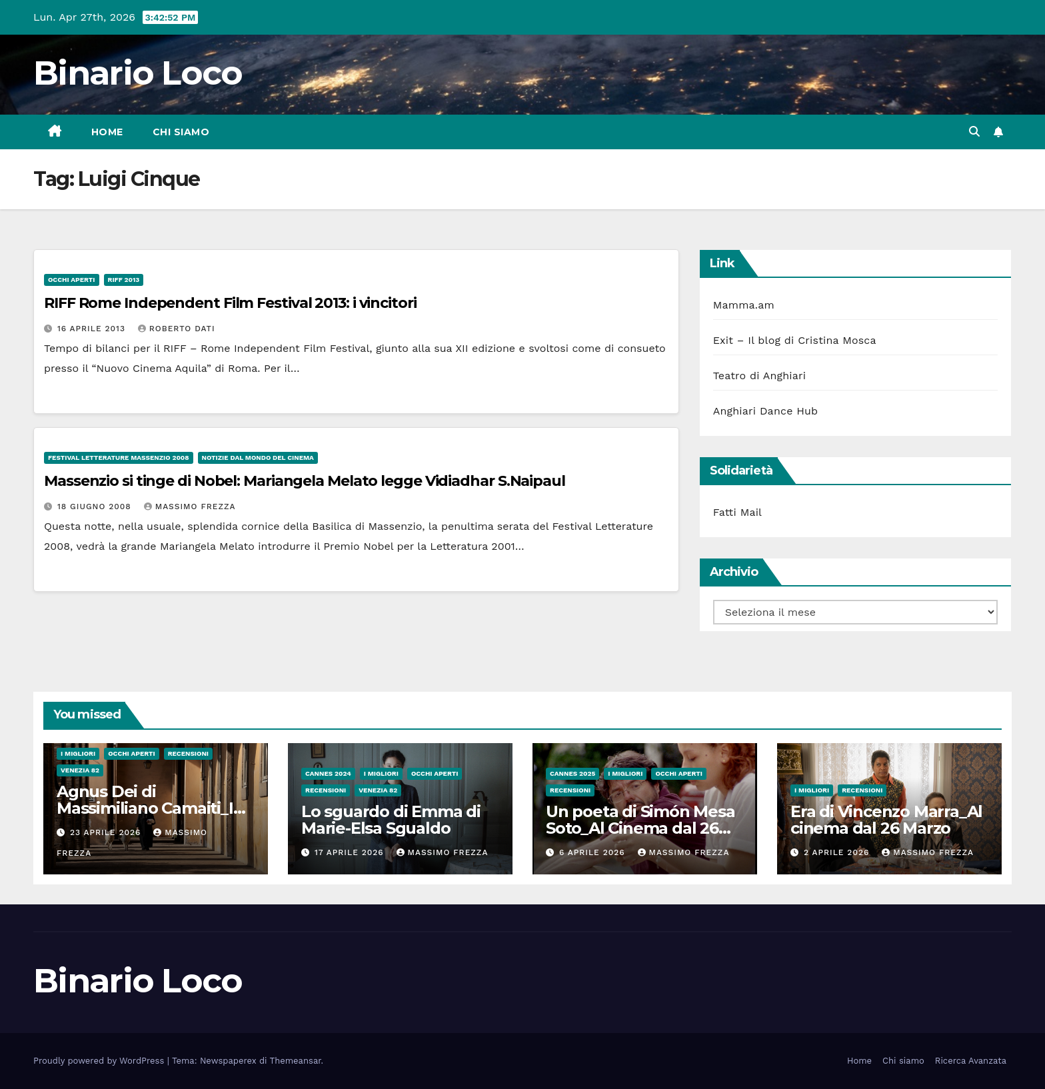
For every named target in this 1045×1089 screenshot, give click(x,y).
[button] (974, 131)
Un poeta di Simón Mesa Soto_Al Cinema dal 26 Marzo (640, 828)
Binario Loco (138, 73)
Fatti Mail (737, 512)
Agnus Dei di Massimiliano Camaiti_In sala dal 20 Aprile (150, 808)
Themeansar (295, 1061)
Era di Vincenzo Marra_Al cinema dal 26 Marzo (886, 820)
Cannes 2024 (328, 773)
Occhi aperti (71, 279)
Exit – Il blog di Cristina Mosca (794, 340)
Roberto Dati (176, 328)
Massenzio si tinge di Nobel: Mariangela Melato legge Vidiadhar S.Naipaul (304, 481)
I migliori (78, 753)
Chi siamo (181, 132)
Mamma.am (743, 305)
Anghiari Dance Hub (765, 411)
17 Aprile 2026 (351, 852)
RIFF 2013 (124, 279)
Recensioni (188, 753)
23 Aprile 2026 (107, 832)
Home (107, 132)
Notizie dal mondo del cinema (258, 457)
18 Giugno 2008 (96, 506)
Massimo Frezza (190, 506)
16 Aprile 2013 (93, 328)
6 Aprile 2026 (593, 852)
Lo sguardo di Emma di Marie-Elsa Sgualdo (391, 820)
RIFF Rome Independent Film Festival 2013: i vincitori (230, 303)
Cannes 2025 (572, 773)
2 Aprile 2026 (838, 852)
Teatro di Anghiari (759, 375)
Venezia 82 (80, 770)
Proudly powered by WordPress (100, 1061)
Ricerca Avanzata (970, 1061)
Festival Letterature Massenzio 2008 (118, 457)
